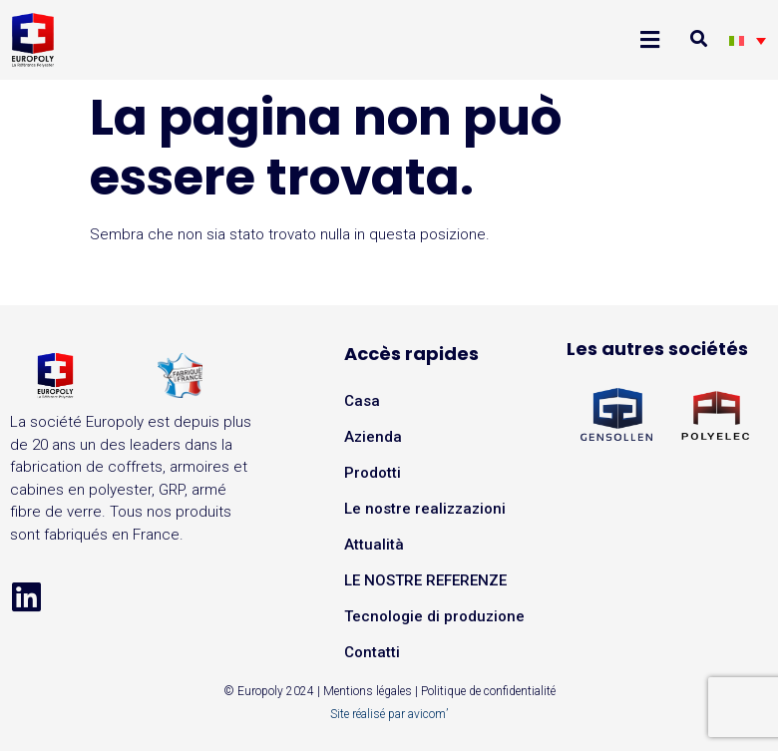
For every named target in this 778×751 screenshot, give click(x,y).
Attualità (374, 545)
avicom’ (428, 714)
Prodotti (372, 473)
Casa (362, 401)
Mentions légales (367, 691)
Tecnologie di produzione (434, 616)
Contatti (372, 652)
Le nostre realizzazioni (425, 509)
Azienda (373, 437)
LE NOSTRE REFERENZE (425, 580)
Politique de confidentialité (488, 691)
